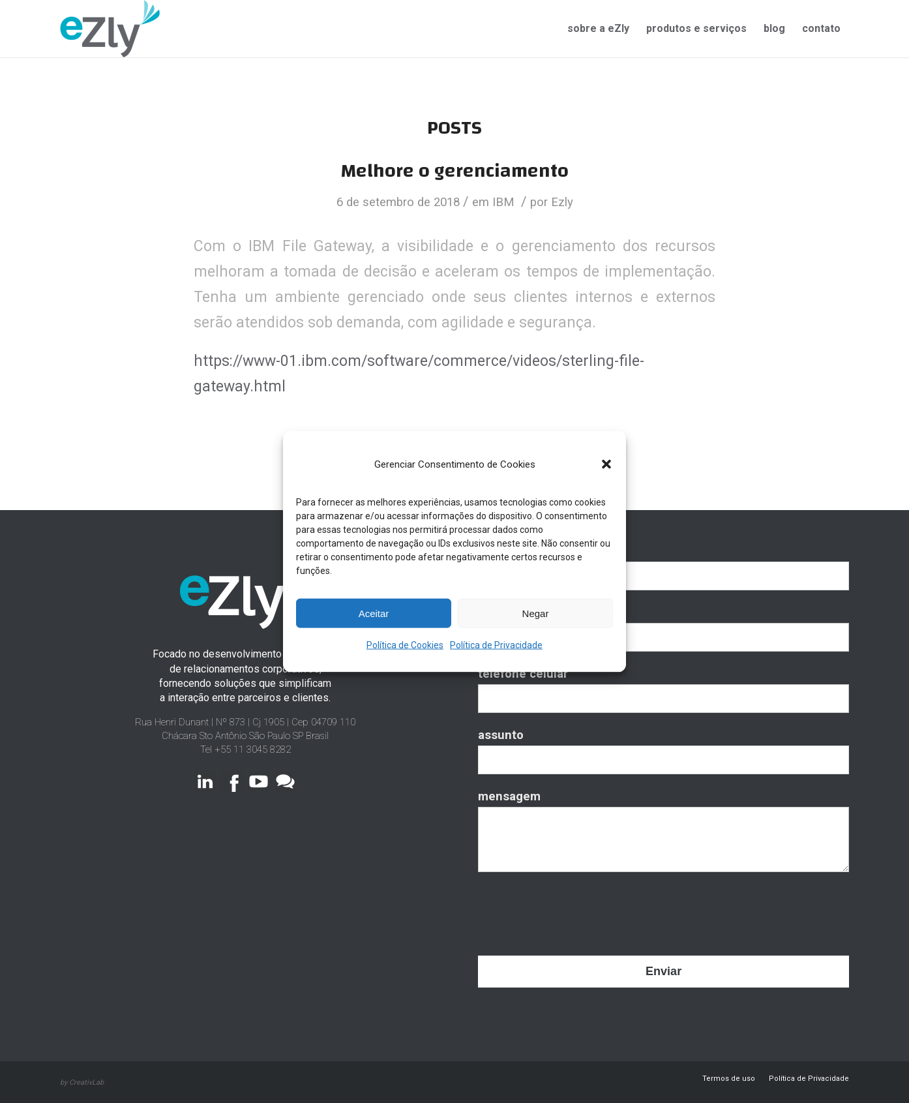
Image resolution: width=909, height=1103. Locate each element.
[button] (606, 464)
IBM (503, 202)
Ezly (562, 202)
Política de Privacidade (496, 645)
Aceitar (374, 612)
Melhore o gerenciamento (454, 171)
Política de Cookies (404, 645)
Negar (535, 612)
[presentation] (577, 908)
